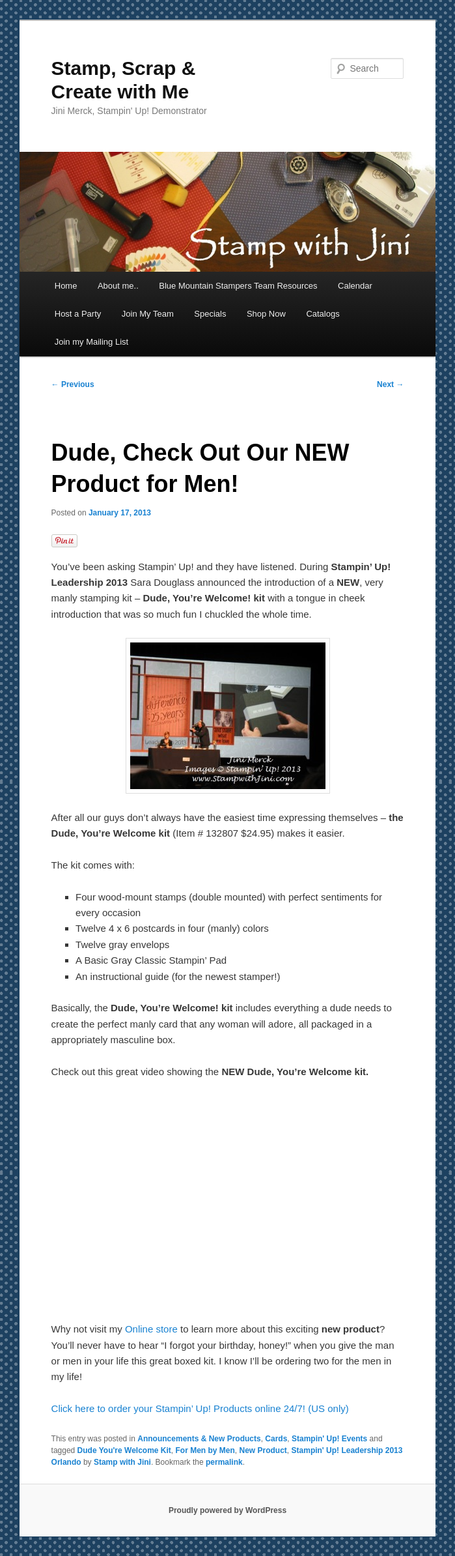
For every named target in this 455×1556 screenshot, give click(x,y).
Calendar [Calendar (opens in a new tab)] (355, 286)
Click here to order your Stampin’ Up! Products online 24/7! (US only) (200, 1408)
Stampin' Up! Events (329, 1438)
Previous (72, 384)
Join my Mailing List (91, 342)
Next (390, 384)
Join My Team (148, 314)
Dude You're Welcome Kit (124, 1450)
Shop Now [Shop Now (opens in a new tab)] (266, 314)
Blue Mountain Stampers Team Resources (238, 286)
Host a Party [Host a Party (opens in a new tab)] (78, 314)
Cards (276, 1438)
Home (66, 286)
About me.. (118, 286)
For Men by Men (205, 1450)
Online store (151, 1328)
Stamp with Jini (122, 1462)
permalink (224, 1462)
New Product (263, 1450)
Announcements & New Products (198, 1438)
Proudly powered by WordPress (227, 1510)
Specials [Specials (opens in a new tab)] (210, 314)
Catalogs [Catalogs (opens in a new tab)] (322, 314)
